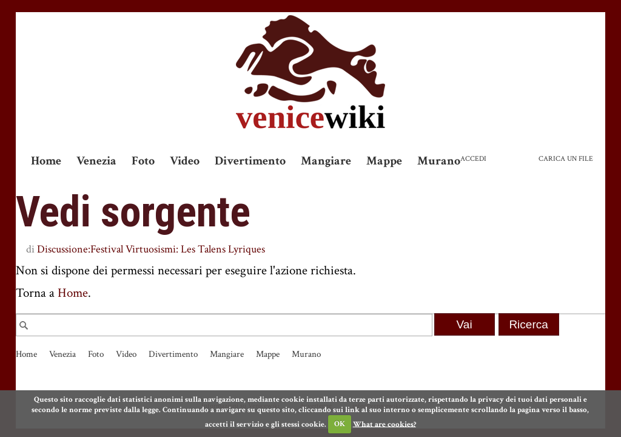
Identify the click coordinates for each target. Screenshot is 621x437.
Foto (143, 161)
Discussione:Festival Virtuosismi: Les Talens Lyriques (151, 249)
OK (339, 424)
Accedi (473, 158)
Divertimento (250, 161)
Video (185, 161)
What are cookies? (384, 424)
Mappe (384, 161)
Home (46, 161)
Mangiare (326, 161)
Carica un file (566, 158)
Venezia (96, 161)
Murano (438, 161)
